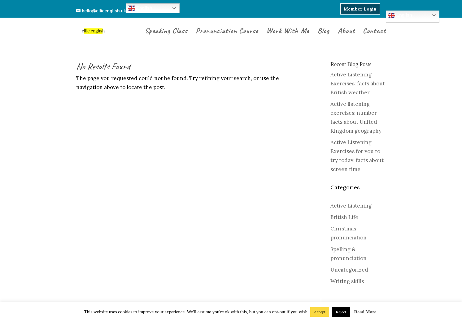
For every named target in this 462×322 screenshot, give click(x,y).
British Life (344, 217)
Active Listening (351, 205)
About (346, 31)
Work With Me (287, 31)
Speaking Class (166, 31)
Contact (374, 31)
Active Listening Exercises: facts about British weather (357, 83)
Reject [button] (341, 312)
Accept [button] (319, 312)
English (400, 15)
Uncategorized (349, 269)
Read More (365, 311)
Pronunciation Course (227, 31)
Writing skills (347, 281)
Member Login (360, 9)
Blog (323, 31)
